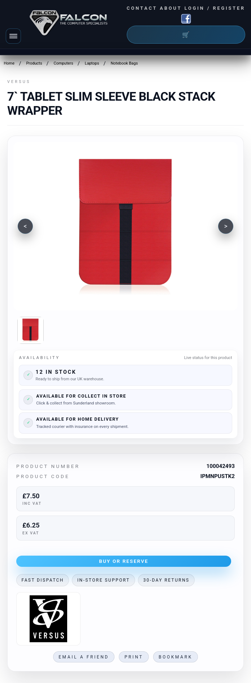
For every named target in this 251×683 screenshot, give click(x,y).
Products (34, 63)
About (171, 8)
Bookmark (175, 657)
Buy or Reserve (123, 561)
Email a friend (84, 657)
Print (134, 657)
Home (9, 63)
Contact (142, 8)
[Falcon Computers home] (69, 24)
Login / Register (215, 8)
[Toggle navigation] (13, 36)
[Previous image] (25, 226)
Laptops (92, 63)
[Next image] (225, 226)
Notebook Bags (124, 63)
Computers (63, 63)
